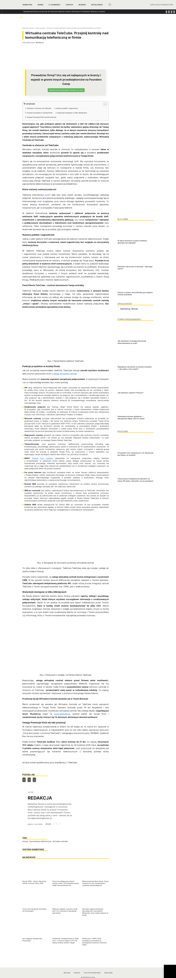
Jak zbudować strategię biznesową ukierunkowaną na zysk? (47, 15)
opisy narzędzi (40, 28)
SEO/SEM (82, 5)
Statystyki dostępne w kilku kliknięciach (72, 113)
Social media (97, 5)
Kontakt (77, 973)
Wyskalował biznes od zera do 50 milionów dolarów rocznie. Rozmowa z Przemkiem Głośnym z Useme (64, 11)
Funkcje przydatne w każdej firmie (39, 113)
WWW (48, 824)
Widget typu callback (42, 458)
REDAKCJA (40, 42)
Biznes (40, 5)
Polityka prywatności (92, 973)
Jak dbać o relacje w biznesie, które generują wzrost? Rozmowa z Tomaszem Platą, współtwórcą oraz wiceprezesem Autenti (72, 19)
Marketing (27, 5)
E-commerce (54, 5)
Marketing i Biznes (28, 28)
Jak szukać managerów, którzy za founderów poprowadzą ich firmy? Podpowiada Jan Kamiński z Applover (65, 24)
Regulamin (108, 973)
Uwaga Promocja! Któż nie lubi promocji (41, 117)
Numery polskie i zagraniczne (67, 108)
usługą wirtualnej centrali (65, 373)
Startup (69, 5)
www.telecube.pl (62, 714)
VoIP (47, 195)
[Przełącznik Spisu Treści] (103, 104)
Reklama (67, 973)
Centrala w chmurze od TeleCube (39, 108)
